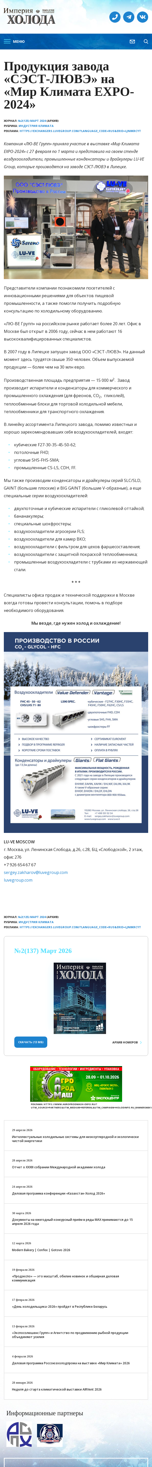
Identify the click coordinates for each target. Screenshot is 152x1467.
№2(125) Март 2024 (32, 121)
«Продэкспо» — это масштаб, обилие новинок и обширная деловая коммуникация (65, 1278)
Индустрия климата (36, 126)
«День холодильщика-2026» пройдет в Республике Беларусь (59, 1306)
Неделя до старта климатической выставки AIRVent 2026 (57, 1389)
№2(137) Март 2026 (43, 950)
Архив (125, 1042)
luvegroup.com (18, 880)
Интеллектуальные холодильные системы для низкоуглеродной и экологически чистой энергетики (75, 1139)
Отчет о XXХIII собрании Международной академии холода (58, 1167)
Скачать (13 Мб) (30, 1042)
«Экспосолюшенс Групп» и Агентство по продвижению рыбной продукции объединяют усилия (70, 1335)
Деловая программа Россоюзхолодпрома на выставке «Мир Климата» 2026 (71, 1363)
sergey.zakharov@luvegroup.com (36, 872)
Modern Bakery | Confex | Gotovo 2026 (41, 1250)
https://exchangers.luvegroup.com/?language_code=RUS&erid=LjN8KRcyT (80, 131)
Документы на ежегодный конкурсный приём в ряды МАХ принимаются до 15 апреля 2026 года (72, 1221)
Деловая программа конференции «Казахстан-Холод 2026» (58, 1193)
